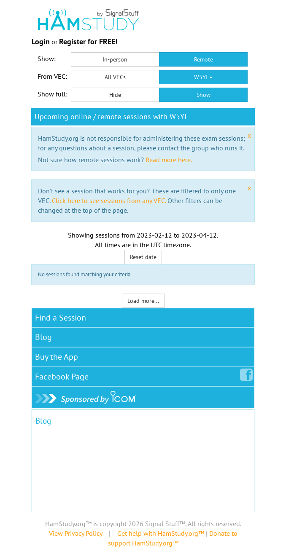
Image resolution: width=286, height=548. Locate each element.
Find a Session (60, 317)
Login (41, 41)
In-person (115, 59)
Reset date (143, 257)
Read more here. (169, 159)
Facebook (63, 374)
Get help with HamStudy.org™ (160, 533)
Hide (115, 95)
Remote (203, 59)
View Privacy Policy (75, 533)
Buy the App (56, 356)
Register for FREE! (88, 41)
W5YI (203, 77)
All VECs (115, 77)
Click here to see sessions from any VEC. (109, 200)
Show (203, 95)
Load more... (143, 301)
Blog (43, 336)
